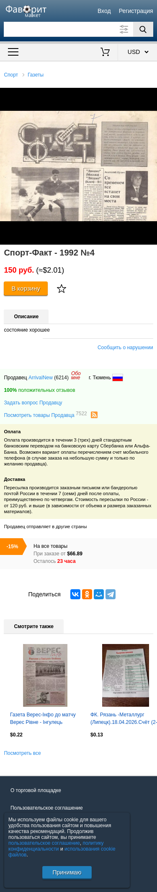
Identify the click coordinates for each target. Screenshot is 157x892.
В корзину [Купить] (25, 288)
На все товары (50, 546)
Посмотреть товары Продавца (45, 414)
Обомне (76, 375)
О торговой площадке (35, 790)
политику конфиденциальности (56, 846)
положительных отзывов (39, 390)
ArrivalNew (40, 378)
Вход (104, 11)
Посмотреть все (22, 753)
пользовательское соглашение (44, 843)
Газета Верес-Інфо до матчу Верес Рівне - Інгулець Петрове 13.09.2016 (43, 719)
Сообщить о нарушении (125, 347)
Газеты (36, 75)
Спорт (11, 75)
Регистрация (136, 11)
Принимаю (66, 872)
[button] (149, 95)
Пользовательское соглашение (46, 808)
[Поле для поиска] (78, 29)
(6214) (61, 378)
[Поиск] (143, 29)
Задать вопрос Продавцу (33, 403)
